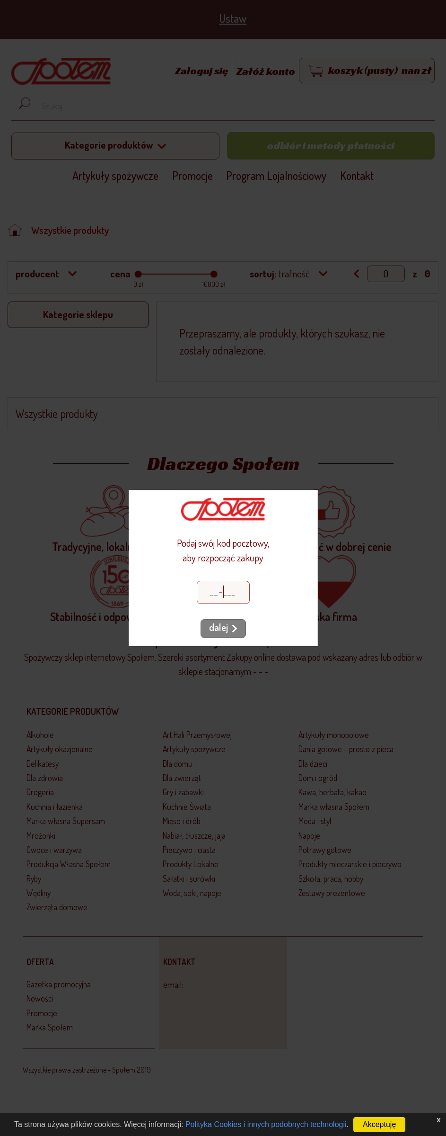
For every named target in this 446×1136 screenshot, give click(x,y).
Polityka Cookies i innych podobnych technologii (266, 1124)
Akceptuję (379, 1124)
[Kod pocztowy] (223, 592)
